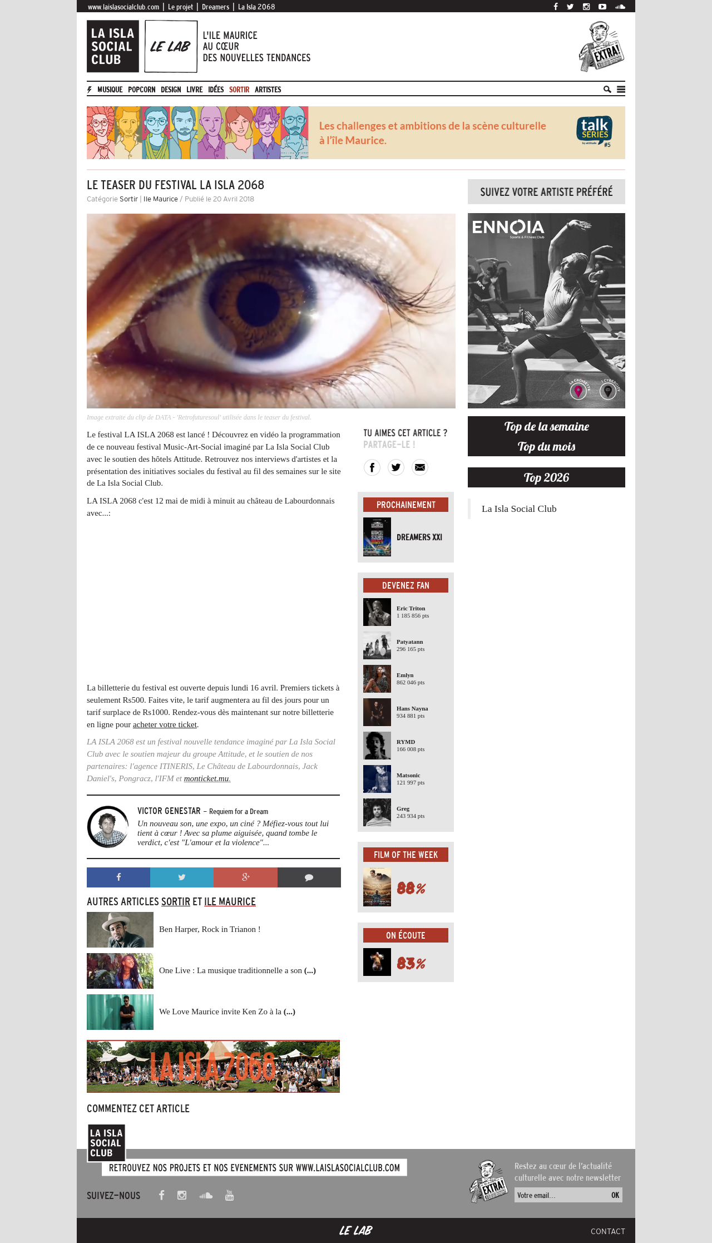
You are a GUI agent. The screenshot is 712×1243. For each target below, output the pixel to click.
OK (615, 1195)
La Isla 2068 (256, 6)
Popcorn (141, 89)
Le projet (180, 6)
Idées (216, 89)
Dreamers (215, 6)
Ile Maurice (161, 199)
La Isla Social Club (519, 508)
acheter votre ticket (165, 724)
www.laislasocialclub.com (123, 6)
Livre (194, 89)
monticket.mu (206, 778)
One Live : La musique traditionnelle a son (237, 970)
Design (171, 89)
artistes (268, 89)
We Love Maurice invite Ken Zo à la (227, 1011)
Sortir (239, 89)
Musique (109, 89)
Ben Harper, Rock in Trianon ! (210, 929)
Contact (608, 1231)
